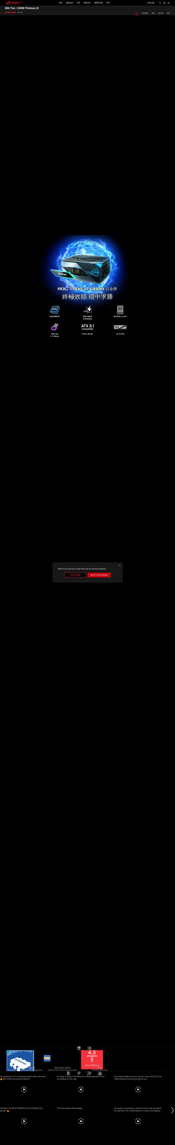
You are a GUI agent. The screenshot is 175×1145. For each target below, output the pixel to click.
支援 (168, 13)
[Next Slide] (172, 1110)
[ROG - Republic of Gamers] (13, 2)
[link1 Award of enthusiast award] (62, 1060)
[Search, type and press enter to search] (160, 2)
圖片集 (160, 13)
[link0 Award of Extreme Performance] (25, 1060)
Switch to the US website (99, 575)
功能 (137, 13)
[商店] (117, 2)
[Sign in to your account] (164, 2)
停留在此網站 (75, 575)
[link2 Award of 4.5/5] (99, 1060)
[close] (119, 565)
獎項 (153, 13)
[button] (52, 2)
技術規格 (145, 13)
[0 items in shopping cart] (168, 2)
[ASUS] (150, 2)
